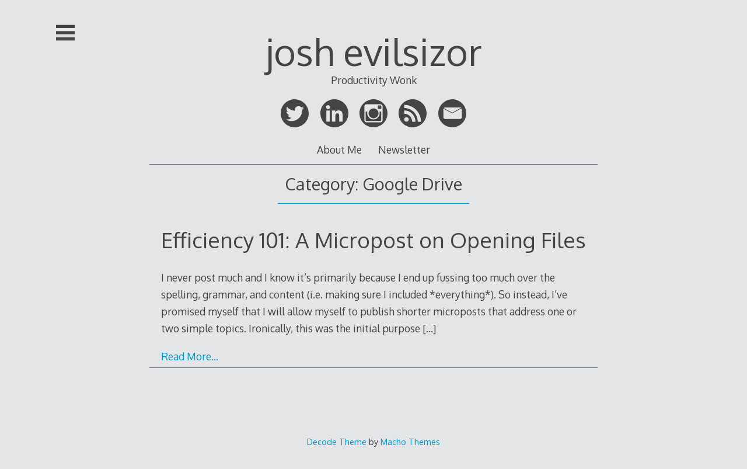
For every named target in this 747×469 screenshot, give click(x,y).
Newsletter (404, 149)
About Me (339, 149)
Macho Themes (410, 441)
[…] (429, 328)
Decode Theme (336, 441)
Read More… (189, 356)
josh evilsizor (374, 51)
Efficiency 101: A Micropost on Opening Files (373, 239)
